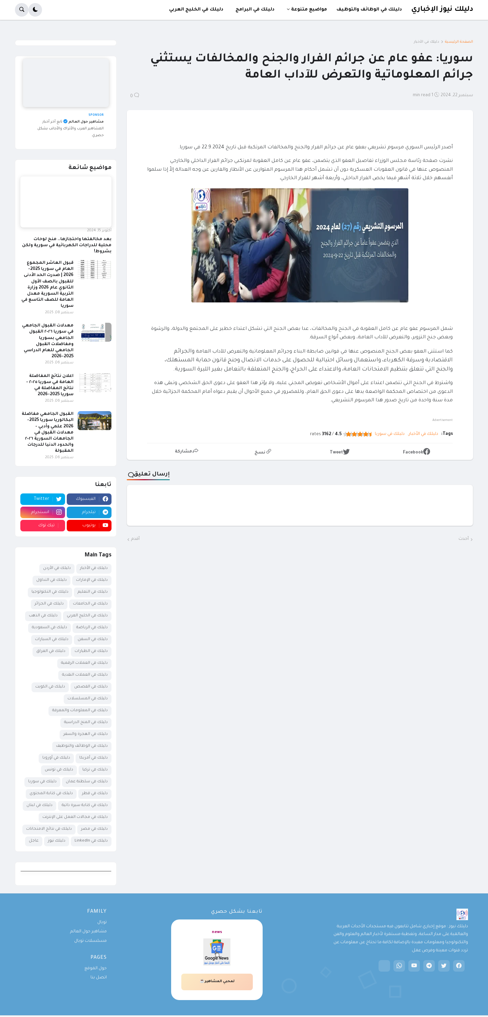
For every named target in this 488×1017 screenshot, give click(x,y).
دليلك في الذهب (43, 616)
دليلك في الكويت (50, 687)
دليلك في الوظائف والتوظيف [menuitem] (369, 9)
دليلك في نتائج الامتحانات (49, 829)
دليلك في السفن (93, 639)
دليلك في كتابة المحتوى (51, 793)
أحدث (464, 539)
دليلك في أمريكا (93, 758)
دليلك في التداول (51, 580)
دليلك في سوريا (390, 434)
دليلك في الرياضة (92, 628)
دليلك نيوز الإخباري (442, 10)
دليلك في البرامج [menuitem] (255, 9)
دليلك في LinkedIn (91, 841)
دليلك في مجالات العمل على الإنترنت (75, 817)
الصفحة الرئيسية (459, 42)
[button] (35, 10)
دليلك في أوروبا (56, 758)
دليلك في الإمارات (92, 580)
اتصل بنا (98, 977)
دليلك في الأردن (57, 568)
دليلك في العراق (50, 651)
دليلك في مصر (94, 829)
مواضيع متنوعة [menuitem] (309, 9)
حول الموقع (95, 968)
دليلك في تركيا (95, 770)
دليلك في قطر (95, 793)
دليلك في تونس (59, 770)
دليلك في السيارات (51, 639)
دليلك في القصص (91, 687)
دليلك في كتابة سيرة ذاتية (85, 805)
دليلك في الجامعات (90, 604)
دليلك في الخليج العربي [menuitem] (196, 9)
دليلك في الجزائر (49, 604)
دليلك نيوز (56, 841)
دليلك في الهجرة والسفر (85, 734)
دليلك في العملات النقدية (85, 675)
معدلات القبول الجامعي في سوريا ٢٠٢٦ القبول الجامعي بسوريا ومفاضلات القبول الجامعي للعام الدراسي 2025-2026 (48, 341)
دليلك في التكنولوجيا (50, 592)
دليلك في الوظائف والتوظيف (82, 746)
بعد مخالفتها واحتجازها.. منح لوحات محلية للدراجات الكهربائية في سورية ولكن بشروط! (66, 245)
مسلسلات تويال (90, 941)
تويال (102, 922)
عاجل (34, 841)
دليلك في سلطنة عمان (87, 782)
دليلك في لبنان (39, 805)
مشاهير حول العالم (88, 931)
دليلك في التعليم (93, 592)
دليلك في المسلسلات (87, 699)
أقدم (135, 539)
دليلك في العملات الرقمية (84, 663)
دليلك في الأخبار (426, 42)
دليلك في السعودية (49, 628)
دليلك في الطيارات (91, 651)
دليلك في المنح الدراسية (86, 722)
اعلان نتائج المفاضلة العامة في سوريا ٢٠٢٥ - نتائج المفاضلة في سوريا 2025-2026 (50, 385)
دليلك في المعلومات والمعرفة (80, 710)
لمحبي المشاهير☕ (217, 981)
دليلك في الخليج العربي (87, 616)
